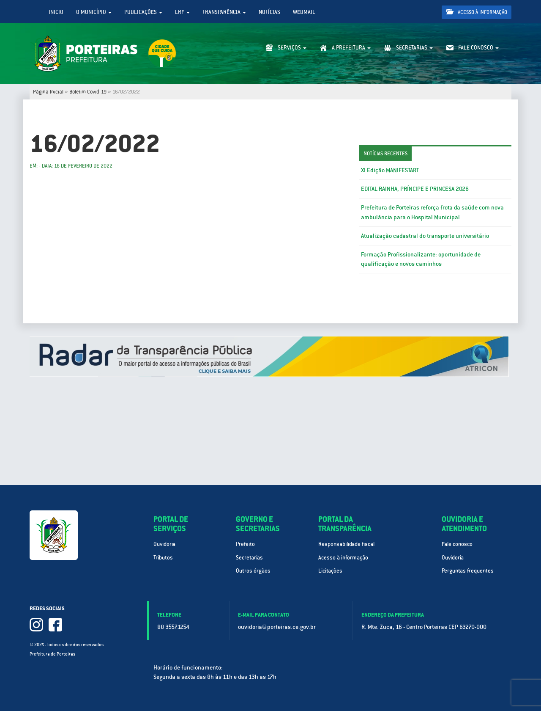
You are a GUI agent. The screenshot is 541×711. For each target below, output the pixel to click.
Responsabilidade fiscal (346, 544)
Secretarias (249, 557)
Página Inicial (48, 91)
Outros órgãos (253, 570)
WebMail (304, 12)
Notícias (269, 12)
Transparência (224, 12)
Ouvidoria (164, 544)
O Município (94, 12)
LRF (182, 12)
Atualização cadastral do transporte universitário (425, 236)
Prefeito (245, 544)
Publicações (143, 12)
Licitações (330, 570)
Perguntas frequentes (468, 570)
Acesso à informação (476, 12)
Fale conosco (457, 544)
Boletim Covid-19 (88, 91)
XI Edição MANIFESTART (390, 170)
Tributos (163, 557)
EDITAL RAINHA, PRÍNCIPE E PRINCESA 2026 (415, 189)
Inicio (56, 12)
